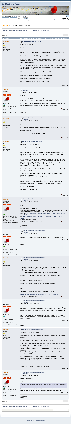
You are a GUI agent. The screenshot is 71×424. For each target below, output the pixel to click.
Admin (5, 89)
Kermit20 (6, 41)
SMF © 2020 (35, 420)
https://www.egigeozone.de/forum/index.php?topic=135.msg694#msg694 (39, 294)
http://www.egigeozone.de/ (58, 19)
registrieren (23, 16)
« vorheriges (61, 33)
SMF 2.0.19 (29, 420)
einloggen (16, 16)
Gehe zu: (51, 410)
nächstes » (66, 33)
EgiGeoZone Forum (11, 4)
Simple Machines (41, 420)
